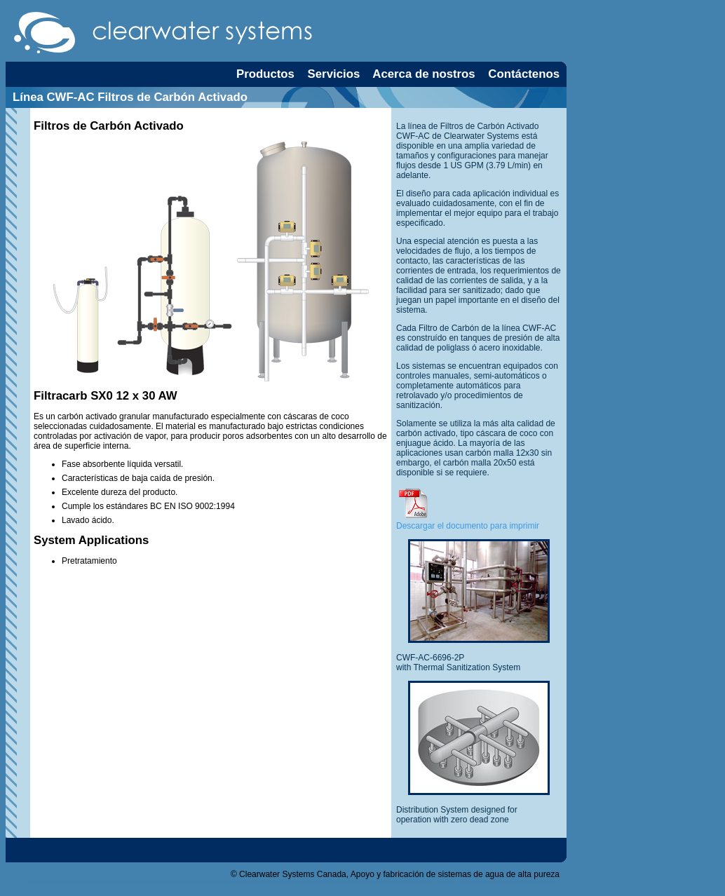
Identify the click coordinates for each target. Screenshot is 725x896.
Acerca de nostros (423, 74)
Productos (265, 74)
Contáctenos (524, 74)
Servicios (334, 74)
